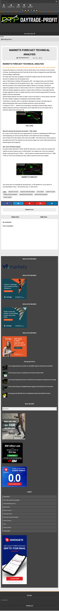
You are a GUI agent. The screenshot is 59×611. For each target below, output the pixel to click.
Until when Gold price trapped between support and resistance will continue (31, 387)
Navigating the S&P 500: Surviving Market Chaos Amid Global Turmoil (29, 393)
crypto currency (7, 521)
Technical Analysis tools (9, 504)
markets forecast (8, 194)
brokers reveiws (7, 510)
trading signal (6, 531)
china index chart (7, 514)
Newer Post (15, 217)
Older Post (43, 217)
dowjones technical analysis (28, 192)
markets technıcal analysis (22, 194)
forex (4, 524)
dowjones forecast (13, 192)
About (18, 6)
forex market (40, 192)
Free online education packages (11, 500)
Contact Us (11, 6)
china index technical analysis (10, 517)
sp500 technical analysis (10, 197)
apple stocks (6, 507)
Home (3, 6)
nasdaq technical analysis (37, 194)
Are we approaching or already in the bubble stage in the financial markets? (31, 366)
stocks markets (22, 197)
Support (30, 6)
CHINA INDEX (6, 497)
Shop (24, 6)
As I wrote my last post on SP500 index (15, 68)
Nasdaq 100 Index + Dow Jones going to (43, 68)
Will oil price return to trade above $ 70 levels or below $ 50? (26, 373)
